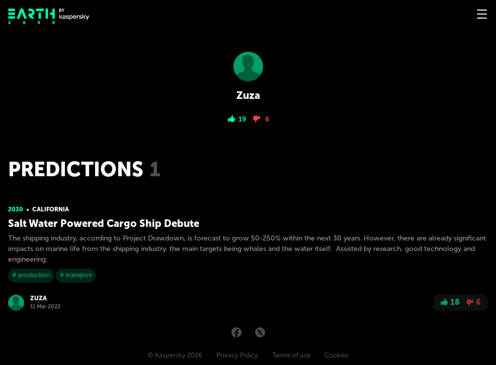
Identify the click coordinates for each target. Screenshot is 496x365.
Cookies (336, 355)
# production (31, 275)
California (50, 209)
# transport (76, 275)
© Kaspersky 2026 (175, 355)
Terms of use (291, 355)
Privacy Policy (237, 355)
